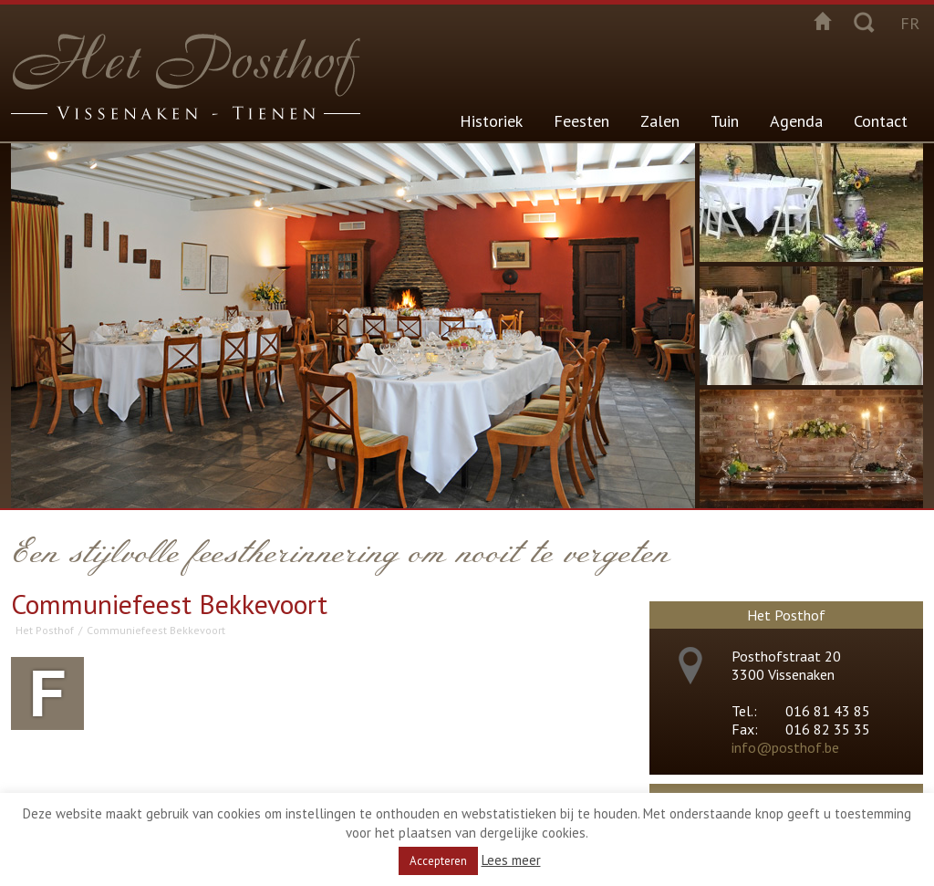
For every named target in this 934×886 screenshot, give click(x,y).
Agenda (796, 120)
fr (909, 23)
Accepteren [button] (438, 861)
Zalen (660, 120)
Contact (881, 120)
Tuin (725, 120)
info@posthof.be (785, 747)
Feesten (581, 120)
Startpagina (822, 21)
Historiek (491, 120)
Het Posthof (45, 630)
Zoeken (864, 21)
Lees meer (511, 860)
